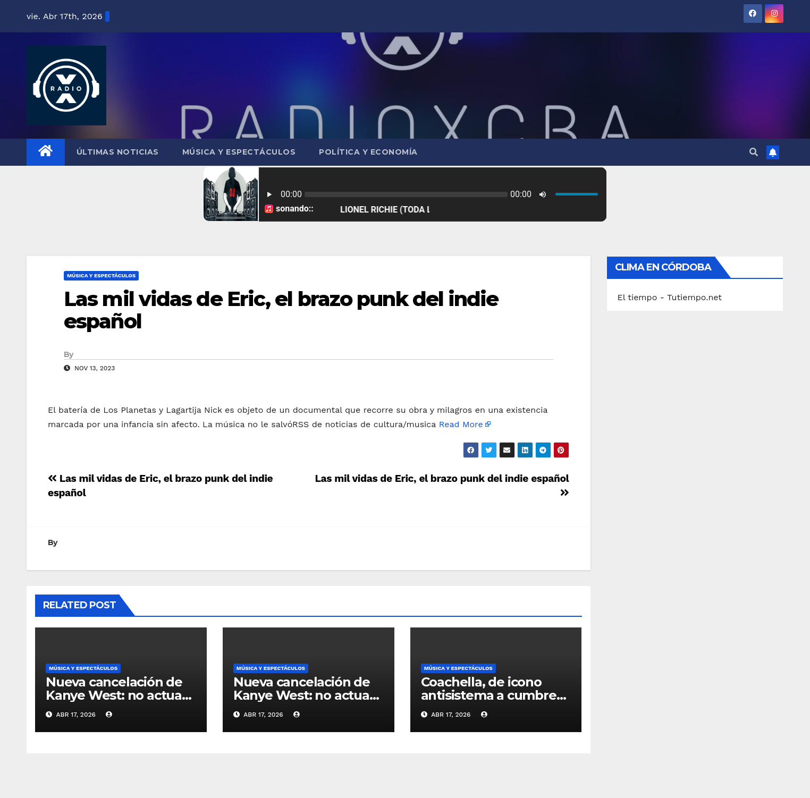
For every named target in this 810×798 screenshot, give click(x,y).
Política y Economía (368, 152)
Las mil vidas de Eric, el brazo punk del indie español (281, 310)
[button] (753, 152)
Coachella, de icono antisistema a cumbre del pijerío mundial (488, 695)
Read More (461, 424)
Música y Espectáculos (239, 152)
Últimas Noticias (118, 152)
